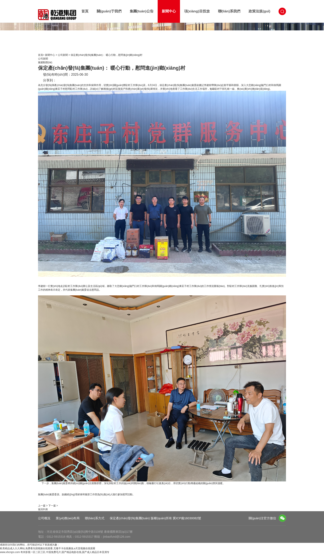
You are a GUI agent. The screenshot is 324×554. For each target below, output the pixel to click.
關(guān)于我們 (109, 11)
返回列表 (43, 509)
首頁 (84, 11)
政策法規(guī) (259, 11)
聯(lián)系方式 (94, 518)
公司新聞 (63, 55)
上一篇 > (43, 505)
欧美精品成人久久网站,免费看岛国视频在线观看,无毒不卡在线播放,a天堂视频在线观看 (47, 548)
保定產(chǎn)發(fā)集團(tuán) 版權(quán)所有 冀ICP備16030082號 (155, 518)
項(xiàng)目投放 (197, 11)
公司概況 (44, 518)
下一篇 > (53, 505)
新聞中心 (169, 11)
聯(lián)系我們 (229, 11)
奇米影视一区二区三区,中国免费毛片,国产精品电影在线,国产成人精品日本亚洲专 (64, 552)
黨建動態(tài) (45, 62)
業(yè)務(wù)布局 (68, 518)
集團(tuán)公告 (142, 11)
